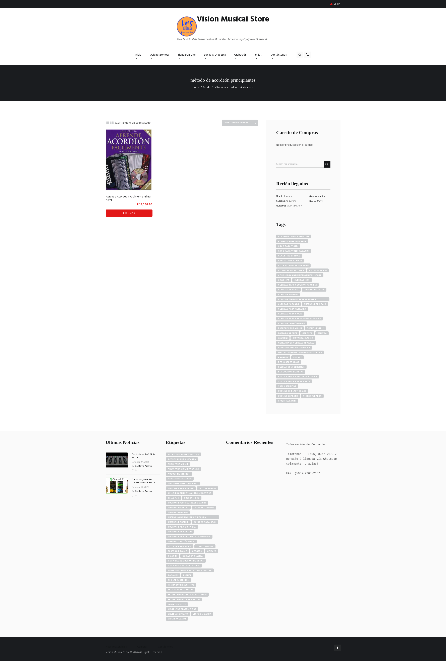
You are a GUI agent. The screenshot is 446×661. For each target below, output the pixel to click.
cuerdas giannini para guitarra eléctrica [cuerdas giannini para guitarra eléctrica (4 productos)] (297, 299)
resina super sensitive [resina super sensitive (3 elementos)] (181, 585)
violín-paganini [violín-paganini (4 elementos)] (177, 618)
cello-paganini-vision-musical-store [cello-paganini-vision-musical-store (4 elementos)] (189, 493)
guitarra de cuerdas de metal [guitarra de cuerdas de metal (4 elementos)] (186, 560)
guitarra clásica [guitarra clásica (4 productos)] (303, 338)
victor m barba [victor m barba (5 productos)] (312, 396)
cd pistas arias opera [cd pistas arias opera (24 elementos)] (181, 488)
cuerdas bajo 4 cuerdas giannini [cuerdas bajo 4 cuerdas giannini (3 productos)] (297, 285)
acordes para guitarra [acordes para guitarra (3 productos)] (292, 241)
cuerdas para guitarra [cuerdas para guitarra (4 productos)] (292, 309)
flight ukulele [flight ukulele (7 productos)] (315, 328)
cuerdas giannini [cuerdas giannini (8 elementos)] (178, 512)
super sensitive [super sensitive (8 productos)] (287, 386)
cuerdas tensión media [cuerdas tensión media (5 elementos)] (181, 541)
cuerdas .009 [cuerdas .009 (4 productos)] (302, 280)
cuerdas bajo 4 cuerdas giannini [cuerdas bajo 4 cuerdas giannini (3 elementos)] (187, 502)
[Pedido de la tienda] (240, 123)
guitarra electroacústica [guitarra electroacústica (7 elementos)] (184, 565)
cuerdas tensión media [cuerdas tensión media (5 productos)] (291, 323)
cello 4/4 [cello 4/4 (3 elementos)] (173, 498)
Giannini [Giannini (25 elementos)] (172, 556)
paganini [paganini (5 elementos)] (173, 575)
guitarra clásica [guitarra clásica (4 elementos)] (192, 556)
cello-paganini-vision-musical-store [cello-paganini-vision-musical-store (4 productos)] (299, 275)
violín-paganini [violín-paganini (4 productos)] (287, 401)
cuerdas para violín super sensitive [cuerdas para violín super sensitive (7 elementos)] (189, 536)
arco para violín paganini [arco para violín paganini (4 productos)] (293, 251)
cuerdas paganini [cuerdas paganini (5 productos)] (288, 304)
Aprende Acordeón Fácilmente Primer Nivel (128, 198)
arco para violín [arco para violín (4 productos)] (288, 246)
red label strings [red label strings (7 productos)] (288, 362)
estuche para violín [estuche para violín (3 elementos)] (180, 546)
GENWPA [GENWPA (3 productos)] (322, 333)
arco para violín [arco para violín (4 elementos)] (178, 464)
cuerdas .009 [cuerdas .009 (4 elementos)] (191, 498)
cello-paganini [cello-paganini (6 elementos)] (207, 488)
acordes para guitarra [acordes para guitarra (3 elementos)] (182, 459)
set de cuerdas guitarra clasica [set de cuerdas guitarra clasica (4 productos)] (297, 376)
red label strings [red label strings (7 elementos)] (178, 580)
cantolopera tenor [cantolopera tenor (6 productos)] (290, 260)
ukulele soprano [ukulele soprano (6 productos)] (288, 396)
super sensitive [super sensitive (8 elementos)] (177, 604)
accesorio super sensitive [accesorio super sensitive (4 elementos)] (183, 454)
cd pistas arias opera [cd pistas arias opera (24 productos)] (291, 270)
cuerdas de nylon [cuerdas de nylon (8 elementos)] (204, 507)
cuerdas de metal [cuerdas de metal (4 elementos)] (178, 507)
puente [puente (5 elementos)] (187, 575)
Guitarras (281, 206)
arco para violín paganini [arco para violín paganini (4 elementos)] (183, 469)
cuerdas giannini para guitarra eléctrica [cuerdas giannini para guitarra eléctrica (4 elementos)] (187, 517)
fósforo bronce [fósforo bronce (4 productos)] (287, 333)
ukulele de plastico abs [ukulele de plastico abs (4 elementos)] (182, 609)
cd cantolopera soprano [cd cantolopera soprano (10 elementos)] (183, 483)
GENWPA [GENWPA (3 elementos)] (211, 551)
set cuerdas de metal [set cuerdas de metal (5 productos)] (290, 371)
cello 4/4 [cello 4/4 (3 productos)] (283, 280)
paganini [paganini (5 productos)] (283, 357)
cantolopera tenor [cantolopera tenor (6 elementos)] (180, 478)
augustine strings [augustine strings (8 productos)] (289, 255)
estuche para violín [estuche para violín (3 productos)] (290, 328)
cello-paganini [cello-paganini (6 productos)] (318, 270)
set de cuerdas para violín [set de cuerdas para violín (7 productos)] (294, 381)
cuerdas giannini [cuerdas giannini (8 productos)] (288, 294)
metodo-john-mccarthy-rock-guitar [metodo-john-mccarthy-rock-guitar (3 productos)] (300, 352)
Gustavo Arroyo (143, 466)
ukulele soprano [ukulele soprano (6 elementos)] (178, 614)
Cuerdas (280, 201)
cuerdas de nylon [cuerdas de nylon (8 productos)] (314, 289)
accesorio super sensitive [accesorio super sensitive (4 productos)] (293, 236)
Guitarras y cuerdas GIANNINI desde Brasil (143, 481)
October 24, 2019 (140, 462)
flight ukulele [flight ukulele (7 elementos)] (204, 546)
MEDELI (313, 201)
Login (337, 4)
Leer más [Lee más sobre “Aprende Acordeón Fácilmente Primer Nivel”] (129, 213)
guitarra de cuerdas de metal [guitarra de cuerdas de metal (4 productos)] (296, 343)
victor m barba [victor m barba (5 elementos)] (202, 614)
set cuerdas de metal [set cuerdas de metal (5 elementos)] (180, 589)
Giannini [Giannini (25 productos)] (283, 338)
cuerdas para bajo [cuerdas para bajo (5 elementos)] (205, 522)
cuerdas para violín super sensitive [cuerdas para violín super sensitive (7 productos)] (299, 318)
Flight (279, 196)
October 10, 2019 (140, 487)
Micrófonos (315, 196)
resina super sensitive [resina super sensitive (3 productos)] (291, 367)
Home (196, 87)
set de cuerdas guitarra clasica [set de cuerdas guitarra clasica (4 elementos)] (187, 594)
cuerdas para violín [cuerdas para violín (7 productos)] (290, 313)
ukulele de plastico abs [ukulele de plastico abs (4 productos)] (292, 391)
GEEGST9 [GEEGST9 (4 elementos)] (197, 551)
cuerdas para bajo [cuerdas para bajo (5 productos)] (315, 304)
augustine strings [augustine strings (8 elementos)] (179, 474)
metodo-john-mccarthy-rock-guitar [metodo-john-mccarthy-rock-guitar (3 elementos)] (190, 570)
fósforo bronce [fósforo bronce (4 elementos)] (177, 551)
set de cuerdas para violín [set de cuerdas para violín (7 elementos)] (184, 599)
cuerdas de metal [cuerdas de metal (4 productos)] (288, 289)
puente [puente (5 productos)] (297, 357)
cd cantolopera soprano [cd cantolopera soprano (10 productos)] (293, 265)
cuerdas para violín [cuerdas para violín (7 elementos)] (180, 531)
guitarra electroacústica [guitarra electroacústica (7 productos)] (294, 347)
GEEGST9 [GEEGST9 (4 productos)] (307, 333)
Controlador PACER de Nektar (143, 456)
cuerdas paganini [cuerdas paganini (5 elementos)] (178, 522)
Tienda (206, 87)
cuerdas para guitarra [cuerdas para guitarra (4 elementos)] (182, 527)
